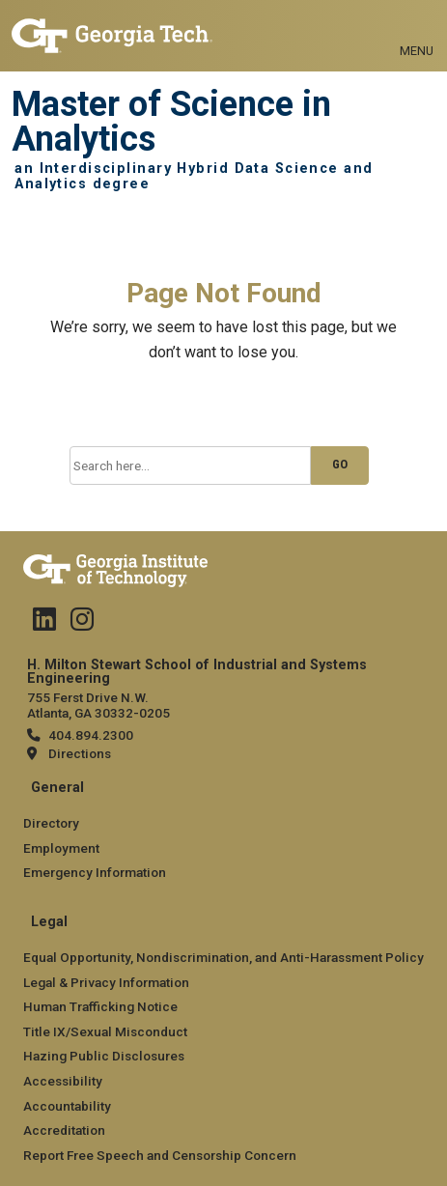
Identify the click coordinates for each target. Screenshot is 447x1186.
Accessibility (62, 1080)
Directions (79, 753)
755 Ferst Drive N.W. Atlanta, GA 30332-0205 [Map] (98, 705)
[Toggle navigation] (416, 29)
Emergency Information (94, 872)
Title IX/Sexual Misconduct (105, 1031)
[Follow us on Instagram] (82, 624)
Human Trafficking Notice (100, 1006)
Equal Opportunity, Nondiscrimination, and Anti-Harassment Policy (223, 957)
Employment (61, 848)
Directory (51, 823)
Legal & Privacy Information (106, 982)
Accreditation (64, 1130)
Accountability (67, 1106)
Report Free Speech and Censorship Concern (159, 1155)
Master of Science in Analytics (171, 122)
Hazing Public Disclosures (103, 1055)
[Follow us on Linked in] (44, 624)
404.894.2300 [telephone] (90, 735)
